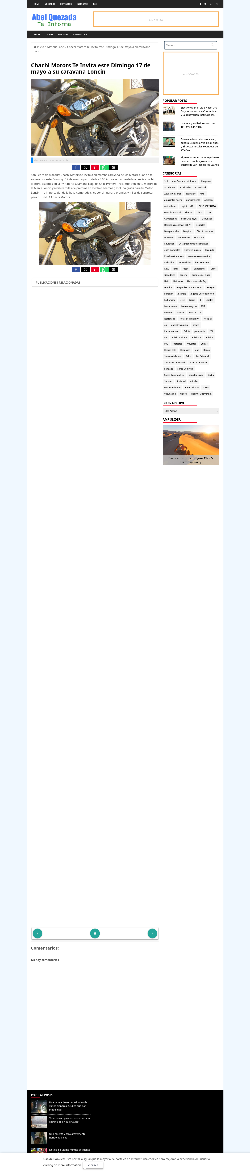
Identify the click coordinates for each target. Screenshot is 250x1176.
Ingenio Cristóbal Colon (202, 293)
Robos (206, 350)
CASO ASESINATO (207, 206)
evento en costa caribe (199, 256)
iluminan (168, 293)
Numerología (80, 34)
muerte (180, 312)
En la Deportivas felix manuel (193, 243)
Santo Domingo (185, 368)
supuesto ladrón (172, 387)
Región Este (170, 350)
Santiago (168, 368)
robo (196, 350)
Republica (185, 350)
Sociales (168, 381)
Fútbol (213, 268)
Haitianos (178, 281)
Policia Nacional (179, 337)
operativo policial (179, 325)
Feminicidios (184, 262)
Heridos (168, 287)
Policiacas (196, 337)
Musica (192, 312)
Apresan (209, 199)
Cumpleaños (170, 218)
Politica (209, 337)
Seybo (211, 375)
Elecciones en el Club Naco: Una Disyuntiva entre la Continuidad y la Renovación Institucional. (199, 111)
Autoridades (170, 206)
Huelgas (211, 287)
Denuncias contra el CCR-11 (178, 224)
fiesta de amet (202, 262)
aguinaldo (190, 193)
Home (37, 4)
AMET (202, 193)
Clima (199, 212)
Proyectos (191, 343)
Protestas (177, 343)
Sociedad (181, 381)
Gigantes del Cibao (201, 275)
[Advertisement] (95, 1064)
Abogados (206, 181)
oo (165, 325)
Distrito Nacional (205, 231)
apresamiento (193, 199)
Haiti (166, 281)
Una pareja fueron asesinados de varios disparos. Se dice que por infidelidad (68, 1106)
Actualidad (200, 187)
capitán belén (187, 206)
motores (168, 312)
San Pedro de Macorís (175, 362)
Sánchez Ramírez (198, 362)
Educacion (169, 243)
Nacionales (169, 318)
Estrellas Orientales (174, 256)
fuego (186, 268)
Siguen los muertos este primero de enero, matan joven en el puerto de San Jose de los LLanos (200, 161)
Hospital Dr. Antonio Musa (189, 287)
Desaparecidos (171, 231)
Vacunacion (170, 393)
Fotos (175, 268)
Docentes (169, 237)
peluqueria (199, 331)
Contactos (66, 4)
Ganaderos (169, 275)
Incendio (181, 293)
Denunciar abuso (108, 1098)
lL (200, 300)
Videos (183, 393)
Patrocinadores (172, 331)
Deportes (63, 34)
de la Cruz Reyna (189, 218)
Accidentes (169, 187)
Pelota (187, 331)
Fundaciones (199, 268)
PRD (166, 343)
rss (95, 4)
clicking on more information (62, 1165)
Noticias (208, 318)
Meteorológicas (189, 306)
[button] (76, 167)
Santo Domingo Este (174, 375)
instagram (82, 4)
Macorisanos (170, 306)
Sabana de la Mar (173, 356)
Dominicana (184, 237)
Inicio (37, 34)
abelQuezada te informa (184, 181)
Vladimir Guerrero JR (201, 393)
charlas (188, 212)
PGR (212, 331)
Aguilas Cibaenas (172, 193)
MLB (203, 306)
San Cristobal (202, 356)
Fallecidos (169, 262)
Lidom (192, 300)
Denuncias (207, 218)
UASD (206, 387)
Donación (199, 237)
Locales (49, 34)
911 (166, 181)
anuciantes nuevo (173, 199)
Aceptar (93, 1165)
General (183, 275)
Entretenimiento (192, 250)
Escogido (209, 250)
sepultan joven (196, 375)
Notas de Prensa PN (189, 318)
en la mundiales (172, 250)
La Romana (170, 300)
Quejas (204, 343)
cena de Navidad (172, 212)
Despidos (188, 231)
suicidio (194, 381)
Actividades (185, 187)
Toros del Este (192, 387)
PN (165, 337)
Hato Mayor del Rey (197, 281)
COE (209, 212)
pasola (196, 325)
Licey (182, 300)
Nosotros (49, 4)
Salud (188, 356)
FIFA (166, 268)
